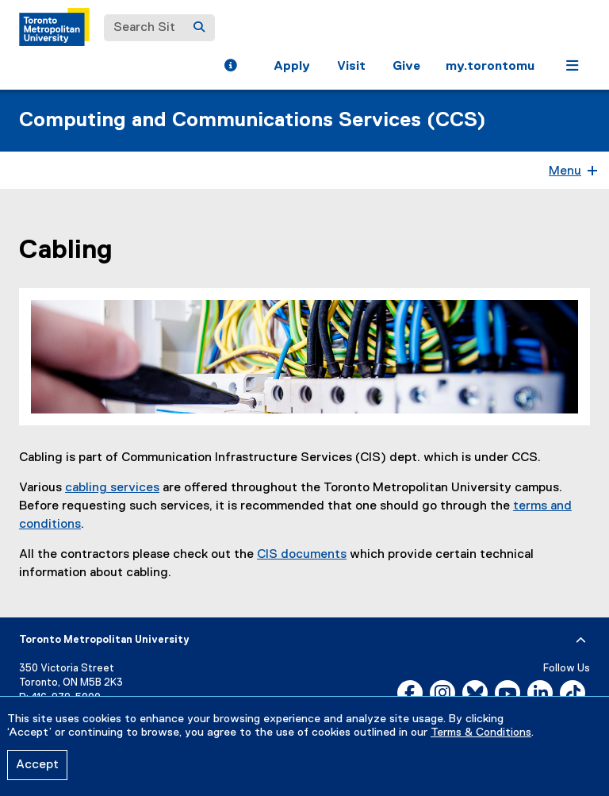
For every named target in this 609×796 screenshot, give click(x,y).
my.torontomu (490, 66)
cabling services (112, 488)
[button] (230, 67)
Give (406, 66)
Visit (351, 66)
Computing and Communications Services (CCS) (252, 120)
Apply (292, 66)
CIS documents (302, 554)
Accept (37, 765)
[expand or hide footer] (581, 640)
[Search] (199, 27)
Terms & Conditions (481, 732)
